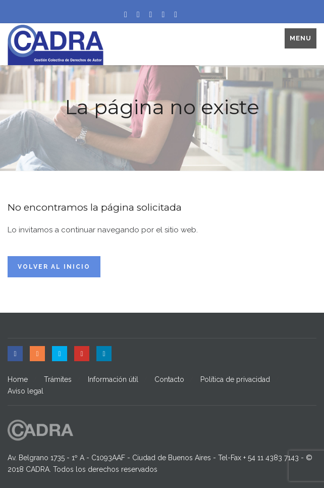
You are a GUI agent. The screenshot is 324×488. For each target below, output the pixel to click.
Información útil (113, 379)
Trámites (58, 379)
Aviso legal (25, 391)
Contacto (169, 379)
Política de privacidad (235, 379)
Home (18, 379)
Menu (300, 38)
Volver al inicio (54, 266)
